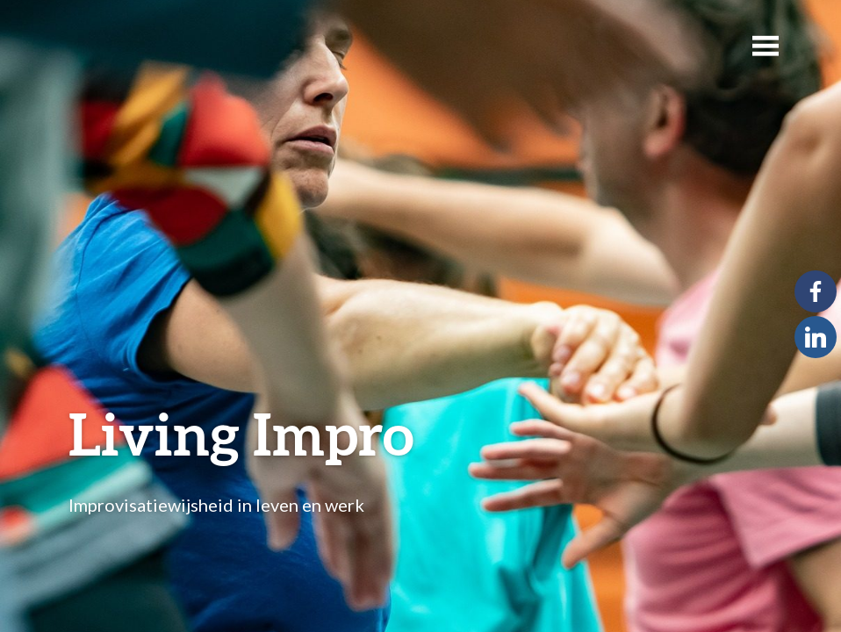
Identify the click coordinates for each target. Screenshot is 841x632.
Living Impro (241, 433)
